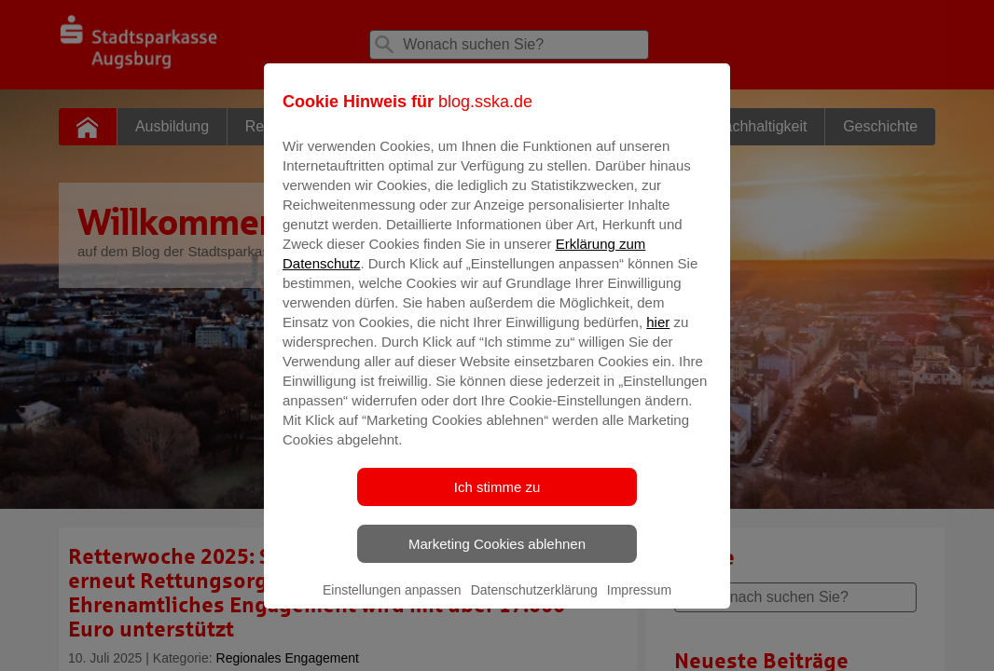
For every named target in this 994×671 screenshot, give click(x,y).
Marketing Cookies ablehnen (497, 557)
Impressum (639, 603)
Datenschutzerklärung (534, 603)
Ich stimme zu (497, 500)
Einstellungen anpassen (392, 603)
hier (658, 335)
